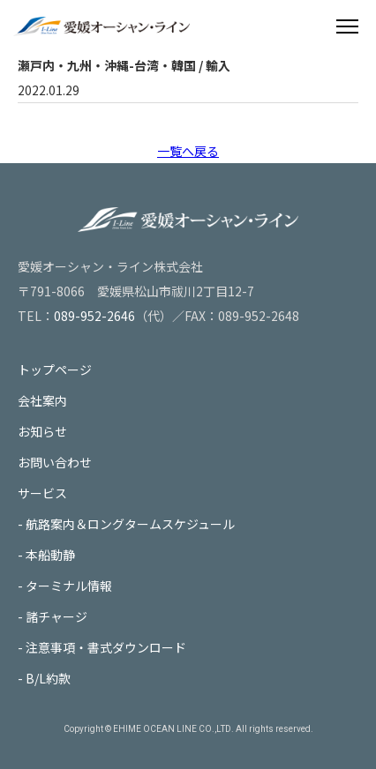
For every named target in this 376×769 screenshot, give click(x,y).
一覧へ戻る (188, 151)
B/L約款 (48, 678)
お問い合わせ (55, 462)
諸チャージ (56, 616)
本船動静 (50, 555)
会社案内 (42, 400)
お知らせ (42, 431)
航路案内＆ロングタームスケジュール (130, 524)
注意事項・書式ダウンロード (106, 647)
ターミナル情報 (69, 585)
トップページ (55, 369)
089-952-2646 (94, 316)
